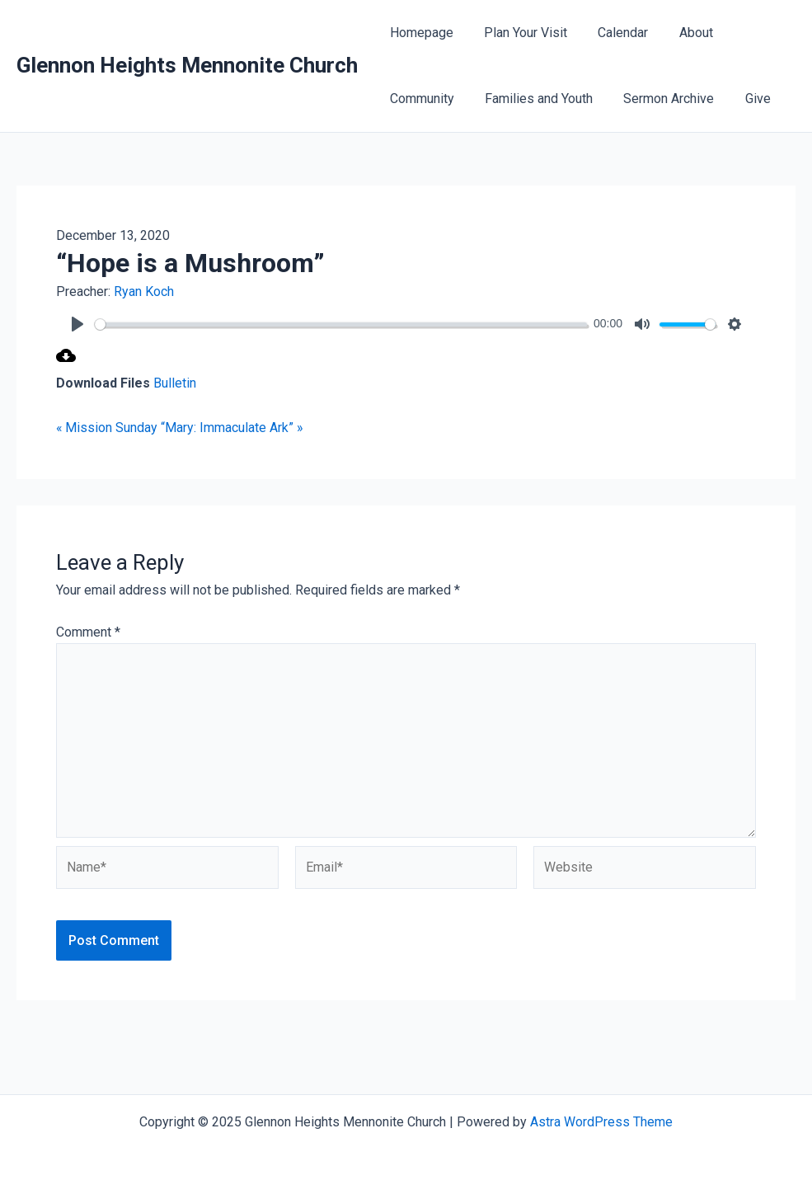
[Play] (77, 324)
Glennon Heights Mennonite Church (187, 65)
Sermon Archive (658, 98)
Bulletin (174, 383)
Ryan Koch (144, 291)
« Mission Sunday (107, 427)
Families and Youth (532, 98)
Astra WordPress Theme (601, 1122)
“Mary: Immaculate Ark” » (233, 427)
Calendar (612, 32)
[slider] (341, 324)
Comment (88, 632)
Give (742, 98)
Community (419, 98)
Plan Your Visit (519, 32)
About (680, 32)
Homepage (419, 32)
